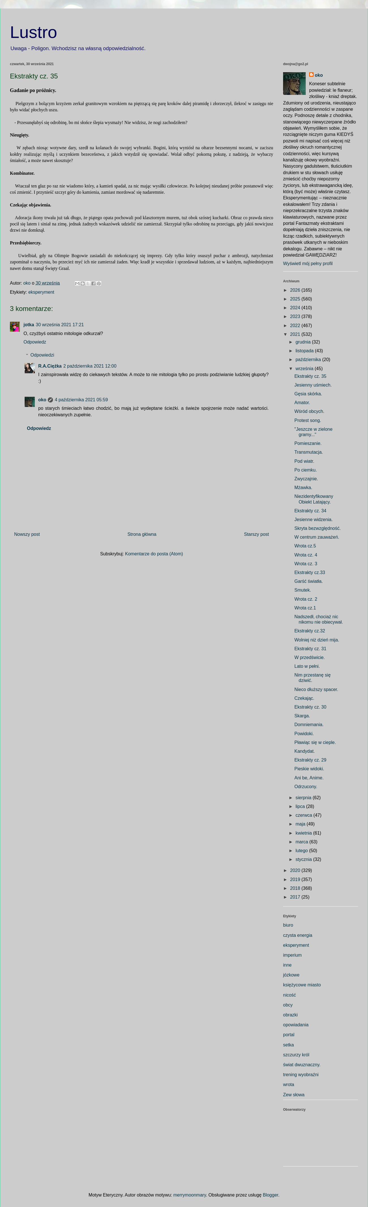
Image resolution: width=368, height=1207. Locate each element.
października (309, 359)
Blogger (270, 1195)
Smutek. (302, 590)
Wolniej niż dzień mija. (316, 639)
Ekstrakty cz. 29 (310, 760)
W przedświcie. (309, 657)
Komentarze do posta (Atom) (154, 553)
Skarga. (302, 715)
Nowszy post (27, 534)
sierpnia (304, 797)
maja (301, 824)
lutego (302, 850)
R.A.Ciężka (50, 366)
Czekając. (304, 698)
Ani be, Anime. (309, 777)
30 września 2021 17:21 (60, 324)
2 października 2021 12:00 (90, 366)
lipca (301, 806)
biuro (288, 925)
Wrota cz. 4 (305, 555)
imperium (292, 955)
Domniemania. (309, 724)
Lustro (33, 32)
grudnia (304, 342)
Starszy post (256, 534)
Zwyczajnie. (306, 478)
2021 (295, 334)
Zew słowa (294, 1094)
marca (302, 841)
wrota (288, 1084)
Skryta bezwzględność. (317, 528)
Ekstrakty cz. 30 (310, 707)
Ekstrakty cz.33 (309, 572)
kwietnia (304, 833)
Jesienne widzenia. (313, 519)
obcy (288, 1005)
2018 (295, 888)
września (305, 368)
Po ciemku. (305, 470)
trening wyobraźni (300, 1074)
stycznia (304, 859)
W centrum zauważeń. (316, 537)
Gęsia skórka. (308, 393)
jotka (28, 324)
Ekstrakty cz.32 (309, 630)
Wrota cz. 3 (305, 563)
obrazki (290, 1014)
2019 (295, 879)
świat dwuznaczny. (301, 1064)
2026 (295, 290)
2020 (295, 870)
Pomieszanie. (308, 443)
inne (287, 965)
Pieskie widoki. (309, 768)
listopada (305, 350)
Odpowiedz (34, 342)
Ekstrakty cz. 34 (310, 510)
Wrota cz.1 (305, 607)
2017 (295, 897)
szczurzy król (296, 1054)
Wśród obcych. (309, 411)
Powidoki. (304, 733)
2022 (295, 325)
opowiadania (296, 1024)
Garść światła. (308, 581)
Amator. (302, 402)
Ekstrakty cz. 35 (310, 376)
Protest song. (307, 420)
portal (288, 1034)
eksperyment (41, 292)
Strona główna (141, 534)
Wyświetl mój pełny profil (308, 263)
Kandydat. (304, 751)
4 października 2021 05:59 (81, 399)
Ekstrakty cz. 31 (310, 648)
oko (42, 399)
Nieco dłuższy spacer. (316, 689)
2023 (295, 316)
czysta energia (297, 935)
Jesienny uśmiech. (313, 385)
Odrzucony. (305, 786)
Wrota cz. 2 (305, 599)
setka (288, 1044)
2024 (295, 307)
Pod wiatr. (304, 461)
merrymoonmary (189, 1195)
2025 (295, 299)
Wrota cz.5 (305, 545)
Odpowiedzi (42, 355)
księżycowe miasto (302, 984)
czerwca (304, 815)
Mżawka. (303, 487)
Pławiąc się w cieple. (315, 742)
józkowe (291, 975)
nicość (289, 995)
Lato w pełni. (307, 666)
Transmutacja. (308, 452)
